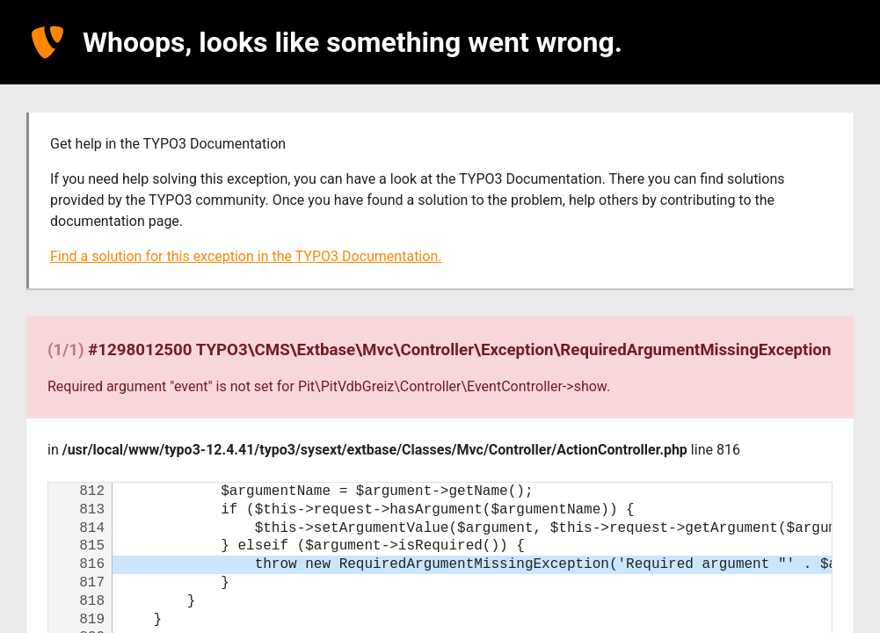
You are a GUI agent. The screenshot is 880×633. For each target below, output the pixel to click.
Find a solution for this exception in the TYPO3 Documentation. (245, 256)
